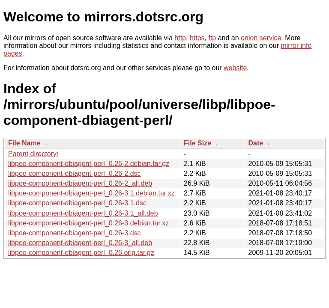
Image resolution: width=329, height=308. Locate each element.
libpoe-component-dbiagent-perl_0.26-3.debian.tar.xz (88, 223)
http (180, 37)
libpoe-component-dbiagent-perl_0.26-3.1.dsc (77, 203)
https (197, 37)
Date (255, 143)
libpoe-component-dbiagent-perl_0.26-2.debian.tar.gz (88, 163)
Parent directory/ (33, 153)
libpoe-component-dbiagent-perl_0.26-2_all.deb (80, 183)
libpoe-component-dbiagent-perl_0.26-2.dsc (74, 173)
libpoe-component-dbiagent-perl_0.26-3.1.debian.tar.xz (91, 193)
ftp (212, 37)
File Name (24, 143)
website (235, 67)
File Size (197, 143)
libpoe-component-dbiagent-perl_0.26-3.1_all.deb (83, 213)
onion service (261, 37)
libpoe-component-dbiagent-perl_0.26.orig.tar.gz (81, 252)
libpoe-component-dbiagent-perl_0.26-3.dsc (74, 233)
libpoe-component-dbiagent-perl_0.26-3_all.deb (80, 242)
